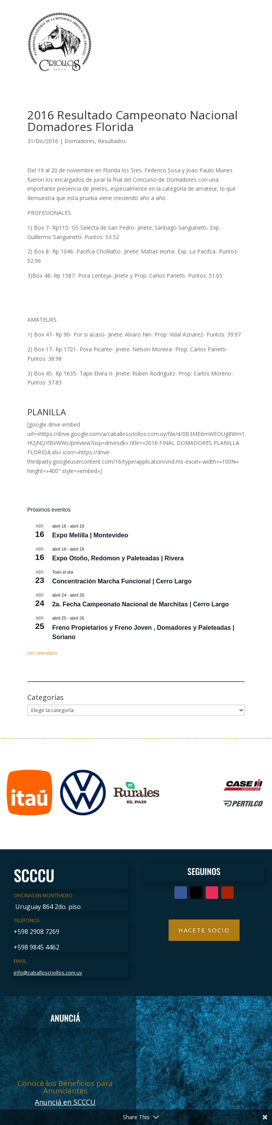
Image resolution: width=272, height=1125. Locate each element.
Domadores (79, 141)
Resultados (112, 141)
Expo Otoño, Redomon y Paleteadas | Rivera (118, 558)
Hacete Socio (204, 930)
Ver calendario (42, 653)
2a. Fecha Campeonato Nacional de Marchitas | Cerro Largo (140, 604)
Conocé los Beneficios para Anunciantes (65, 1087)
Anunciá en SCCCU (65, 1102)
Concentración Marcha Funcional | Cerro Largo (122, 581)
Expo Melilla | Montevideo (90, 535)
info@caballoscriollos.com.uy (48, 972)
